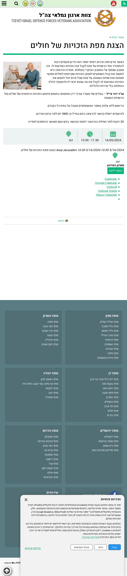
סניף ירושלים (111, 437)
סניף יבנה (53, 393)
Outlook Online (107, 191)
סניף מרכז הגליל (109, 335)
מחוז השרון (50, 316)
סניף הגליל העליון (109, 322)
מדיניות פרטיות (33, 548)
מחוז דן (113, 373)
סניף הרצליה (51, 340)
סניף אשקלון (51, 437)
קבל (114, 547)
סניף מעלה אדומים (108, 441)
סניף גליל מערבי (109, 326)
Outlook (112, 187)
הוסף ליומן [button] (115, 171)
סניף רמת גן (112, 397)
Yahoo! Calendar (106, 195)
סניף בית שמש (110, 446)
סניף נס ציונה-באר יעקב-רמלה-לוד (40, 384)
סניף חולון (113, 411)
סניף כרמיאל (111, 340)
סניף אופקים (51, 455)
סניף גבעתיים (111, 402)
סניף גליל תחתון (110, 331)
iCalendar (111, 179)
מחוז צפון (111, 316)
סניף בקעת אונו (110, 384)
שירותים (52, 492)
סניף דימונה (52, 459)
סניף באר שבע (50, 446)
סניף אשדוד (51, 397)
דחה (100, 547)
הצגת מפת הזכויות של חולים (77, 45)
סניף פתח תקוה (110, 393)
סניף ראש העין (110, 388)
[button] (16, 3)
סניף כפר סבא (50, 326)
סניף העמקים (111, 344)
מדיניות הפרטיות (90, 537)
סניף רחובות (52, 388)
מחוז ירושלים (109, 430)
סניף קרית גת (51, 450)
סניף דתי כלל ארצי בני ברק (104, 379)
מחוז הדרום (50, 430)
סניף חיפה (113, 353)
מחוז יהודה (50, 373)
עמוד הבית (118, 37)
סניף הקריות (112, 349)
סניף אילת (52, 473)
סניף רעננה (52, 335)
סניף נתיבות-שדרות (48, 441)
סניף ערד (53, 464)
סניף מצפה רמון (50, 468)
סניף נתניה (52, 322)
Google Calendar (106, 183)
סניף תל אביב (111, 406)
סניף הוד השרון (50, 331)
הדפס (61, 221)
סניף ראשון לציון (49, 379)
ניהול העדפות (81, 547)
